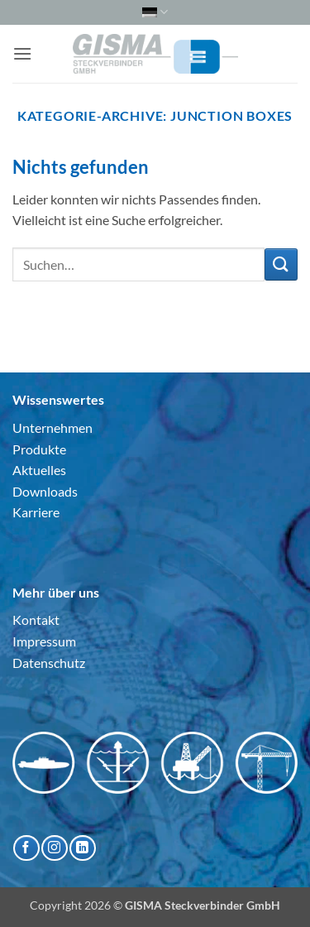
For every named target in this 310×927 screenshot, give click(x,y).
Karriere (36, 512)
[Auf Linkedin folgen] (82, 848)
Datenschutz (48, 662)
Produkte (39, 449)
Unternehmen (52, 427)
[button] (22, 53)
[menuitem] (155, 12)
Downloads (45, 491)
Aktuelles (39, 470)
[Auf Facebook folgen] (26, 848)
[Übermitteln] (281, 264)
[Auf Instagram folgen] (54, 848)
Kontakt (36, 619)
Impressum (44, 641)
